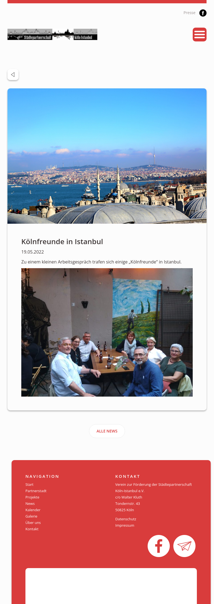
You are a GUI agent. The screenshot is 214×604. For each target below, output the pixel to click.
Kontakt (31, 528)
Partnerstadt (35, 490)
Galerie (31, 516)
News (30, 503)
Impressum (124, 525)
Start (29, 484)
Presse (189, 12)
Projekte (32, 497)
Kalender (32, 509)
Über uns (33, 522)
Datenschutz (125, 518)
